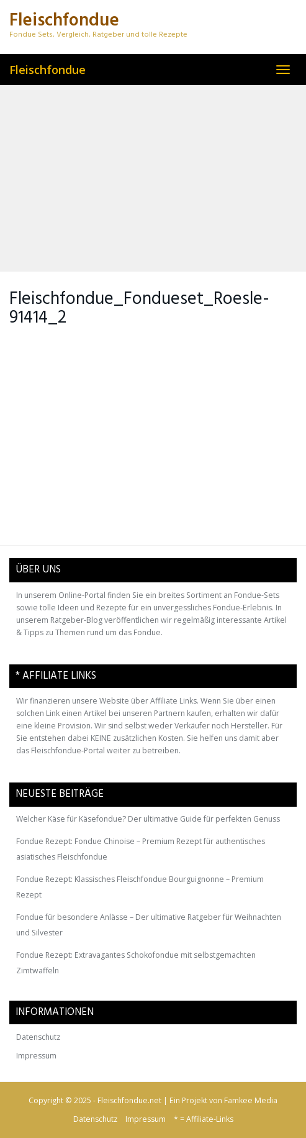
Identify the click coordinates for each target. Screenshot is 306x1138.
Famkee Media (250, 1100)
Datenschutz (38, 1037)
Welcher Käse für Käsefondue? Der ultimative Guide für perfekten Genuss (148, 819)
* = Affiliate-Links (203, 1119)
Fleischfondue (47, 69)
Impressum (36, 1055)
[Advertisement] (153, 178)
